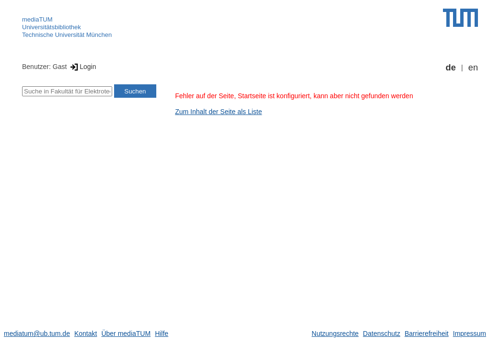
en (473, 67)
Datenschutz (381, 333)
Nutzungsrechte (335, 333)
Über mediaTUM (126, 333)
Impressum (469, 333)
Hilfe (161, 333)
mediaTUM (37, 19)
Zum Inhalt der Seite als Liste (218, 111)
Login (82, 66)
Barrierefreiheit (427, 333)
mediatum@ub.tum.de (37, 333)
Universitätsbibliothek (51, 27)
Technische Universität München (67, 34)
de (451, 67)
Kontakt (85, 333)
